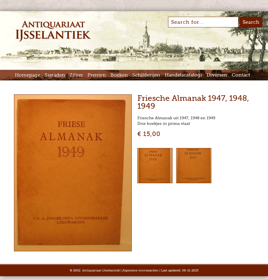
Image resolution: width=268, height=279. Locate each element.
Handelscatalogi (183, 75)
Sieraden (55, 75)
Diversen (217, 75)
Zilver (76, 75)
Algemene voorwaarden (140, 270)
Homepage (27, 75)
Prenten (96, 75)
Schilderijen (146, 75)
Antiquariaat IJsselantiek (101, 270)
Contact (241, 75)
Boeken (119, 75)
